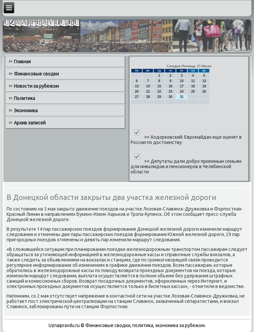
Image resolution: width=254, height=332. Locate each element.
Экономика (26, 110)
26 (204, 91)
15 (159, 86)
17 (182, 86)
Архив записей (30, 122)
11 (193, 81)
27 (137, 97)
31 (182, 97)
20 (137, 91)
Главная (22, 61)
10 (182, 81)
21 (148, 91)
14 (148, 86)
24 (182, 91)
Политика (24, 98)
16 (170, 86)
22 (159, 91)
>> (147, 137)
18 (193, 86)
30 (170, 97)
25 (193, 91)
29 (159, 97)
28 (148, 97)
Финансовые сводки (36, 73)
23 (170, 91)
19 (204, 86)
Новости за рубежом (36, 86)
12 (204, 81)
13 (137, 86)
